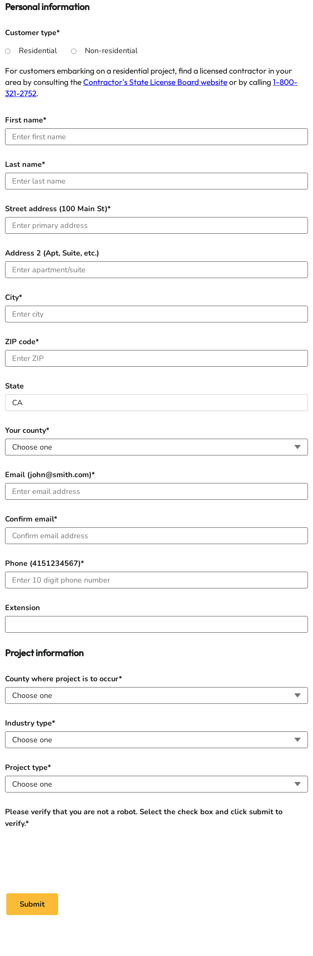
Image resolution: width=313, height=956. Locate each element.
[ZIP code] (156, 358)
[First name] (156, 136)
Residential (38, 51)
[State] (156, 402)
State (14, 386)
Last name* (25, 164)
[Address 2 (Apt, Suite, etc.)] (156, 269)
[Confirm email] (156, 535)
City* (13, 297)
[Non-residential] (73, 51)
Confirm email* (31, 519)
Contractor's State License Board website (155, 82)
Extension (22, 608)
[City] (156, 314)
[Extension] (156, 624)
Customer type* (32, 33)
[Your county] (156, 447)
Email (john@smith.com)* (50, 475)
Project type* (28, 767)
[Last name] (156, 181)
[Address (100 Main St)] (156, 225)
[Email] (156, 491)
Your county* (27, 430)
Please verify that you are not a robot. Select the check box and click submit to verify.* (143, 812)
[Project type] (156, 784)
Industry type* (30, 723)
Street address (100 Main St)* (58, 209)
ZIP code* (22, 342)
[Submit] (32, 904)
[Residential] (7, 51)
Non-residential (111, 51)
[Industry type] (156, 739)
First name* (25, 120)
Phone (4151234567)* (44, 563)
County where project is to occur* (63, 679)
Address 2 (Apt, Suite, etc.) (52, 253)
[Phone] (156, 580)
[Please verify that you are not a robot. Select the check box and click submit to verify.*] (68, 854)
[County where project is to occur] (156, 695)
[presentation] (68, 855)
